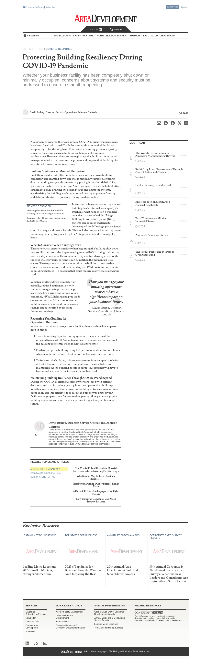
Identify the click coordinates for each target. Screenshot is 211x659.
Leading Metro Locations (106, 624)
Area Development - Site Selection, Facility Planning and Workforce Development (105, 18)
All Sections (33, 35)
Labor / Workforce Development (64, 616)
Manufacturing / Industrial (45, 473)
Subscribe (172, 7)
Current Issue (32, 621)
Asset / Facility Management (46, 469)
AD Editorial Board (163, 35)
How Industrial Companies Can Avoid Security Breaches (96, 500)
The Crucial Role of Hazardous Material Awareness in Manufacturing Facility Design (96, 470)
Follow (96, 29)
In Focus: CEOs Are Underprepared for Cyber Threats (95, 493)
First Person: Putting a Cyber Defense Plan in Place (96, 485)
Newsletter (31, 618)
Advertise (50, 7)
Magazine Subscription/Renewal (36, 613)
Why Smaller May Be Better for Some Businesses (96, 477)
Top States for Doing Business (108, 628)
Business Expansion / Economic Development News (70, 626)
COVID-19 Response (59, 48)
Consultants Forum (34, 7)
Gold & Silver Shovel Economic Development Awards (109, 613)
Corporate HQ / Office (42, 477)
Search (116, 29)
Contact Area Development (32, 626)
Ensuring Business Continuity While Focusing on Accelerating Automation (45, 212)
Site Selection (62, 621)
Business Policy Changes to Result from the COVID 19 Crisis (46, 220)
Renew (184, 7)
